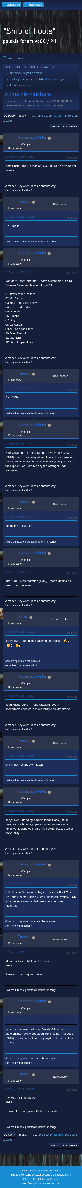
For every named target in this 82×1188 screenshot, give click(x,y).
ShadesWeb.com (51, 1183)
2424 (49, 115)
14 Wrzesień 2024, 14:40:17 (20, 1089)
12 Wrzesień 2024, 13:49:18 (20, 216)
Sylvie (62, 79)
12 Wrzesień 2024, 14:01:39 (20, 272)
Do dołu (9, 115)
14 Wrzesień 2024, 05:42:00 (20, 883)
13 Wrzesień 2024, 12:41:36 (20, 695)
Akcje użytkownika (64, 126)
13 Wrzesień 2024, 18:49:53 (20, 810)
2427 (75, 115)
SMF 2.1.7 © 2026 (31, 1179)
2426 (67, 115)
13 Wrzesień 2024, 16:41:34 (20, 755)
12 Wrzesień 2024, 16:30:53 (20, 444)
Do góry (9, 1134)
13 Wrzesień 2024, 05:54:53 (20, 572)
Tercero (24, 201)
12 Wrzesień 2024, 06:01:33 (20, 156)
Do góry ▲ (55, 1170)
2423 (41, 115)
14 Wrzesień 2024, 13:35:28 (20, 952)
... (36, 115)
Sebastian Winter (32, 137)
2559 (9, 120)
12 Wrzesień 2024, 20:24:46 (20, 516)
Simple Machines (51, 1179)
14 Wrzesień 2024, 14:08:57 (20, 1020)
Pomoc (24, 1170)
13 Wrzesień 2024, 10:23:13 (20, 631)
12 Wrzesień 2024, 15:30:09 (20, 388)
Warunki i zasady (39, 1170)
